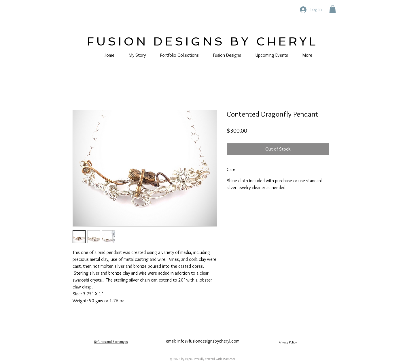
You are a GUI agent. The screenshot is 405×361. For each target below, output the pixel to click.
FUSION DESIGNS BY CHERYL (202, 41)
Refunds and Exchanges (111, 341)
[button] (332, 9)
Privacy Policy (288, 342)
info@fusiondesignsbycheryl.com (208, 341)
